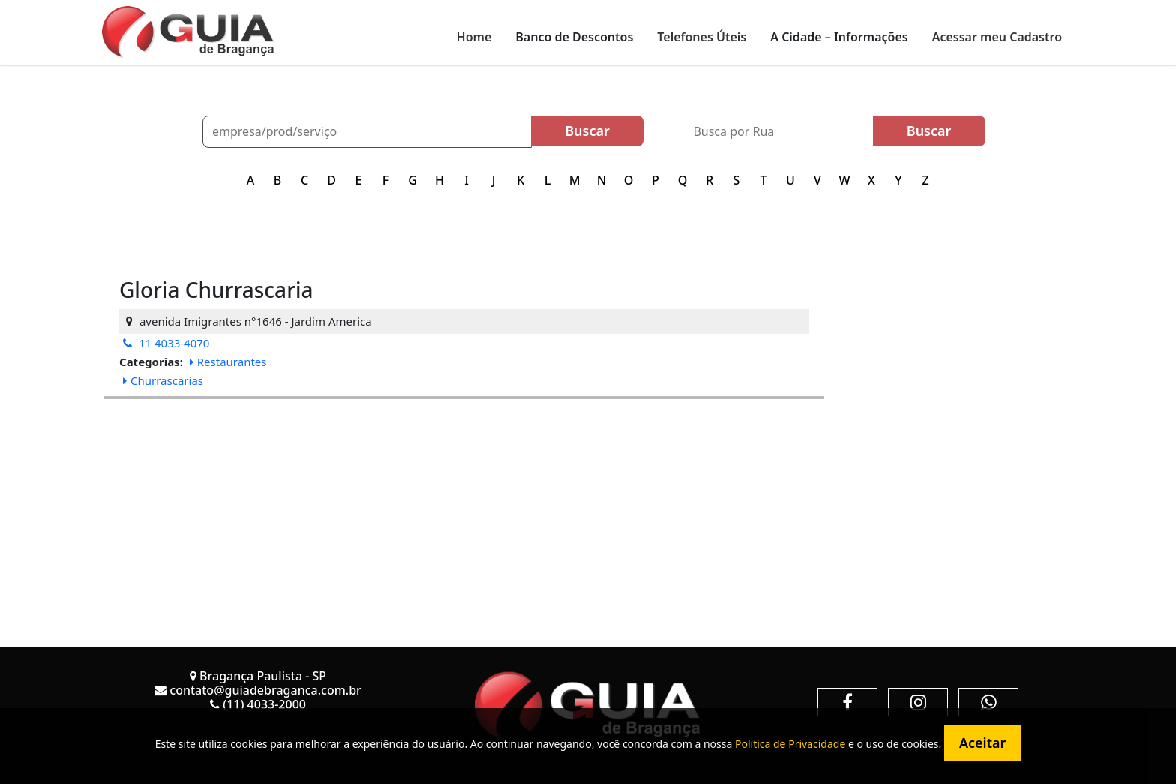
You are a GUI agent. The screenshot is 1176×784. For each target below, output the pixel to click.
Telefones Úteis (701, 37)
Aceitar (982, 743)
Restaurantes (228, 361)
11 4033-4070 (166, 342)
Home (474, 37)
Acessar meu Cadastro (997, 37)
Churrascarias (163, 380)
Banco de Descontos (574, 37)
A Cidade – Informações (839, 37)
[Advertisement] (464, 504)
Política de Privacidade (790, 744)
